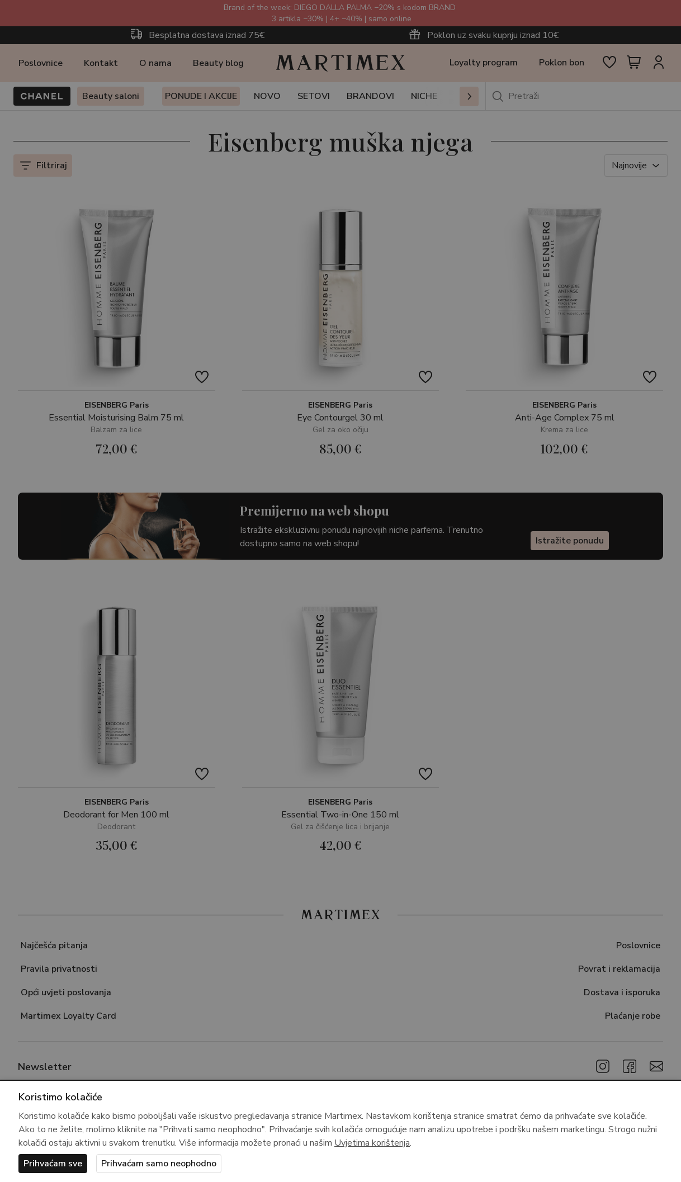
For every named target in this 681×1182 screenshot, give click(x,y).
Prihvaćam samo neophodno (158, 1163)
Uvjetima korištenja (372, 1143)
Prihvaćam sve (52, 1163)
